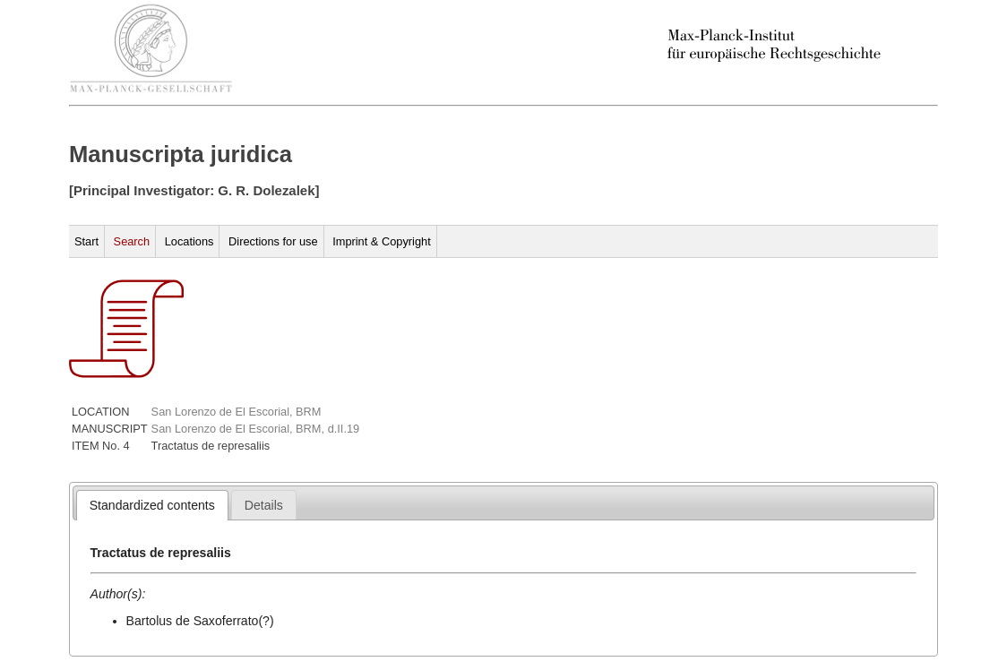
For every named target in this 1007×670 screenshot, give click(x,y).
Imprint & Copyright (381, 241)
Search (132, 241)
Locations (189, 241)
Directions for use (273, 241)
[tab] (152, 505)
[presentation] (152, 505)
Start (86, 241)
